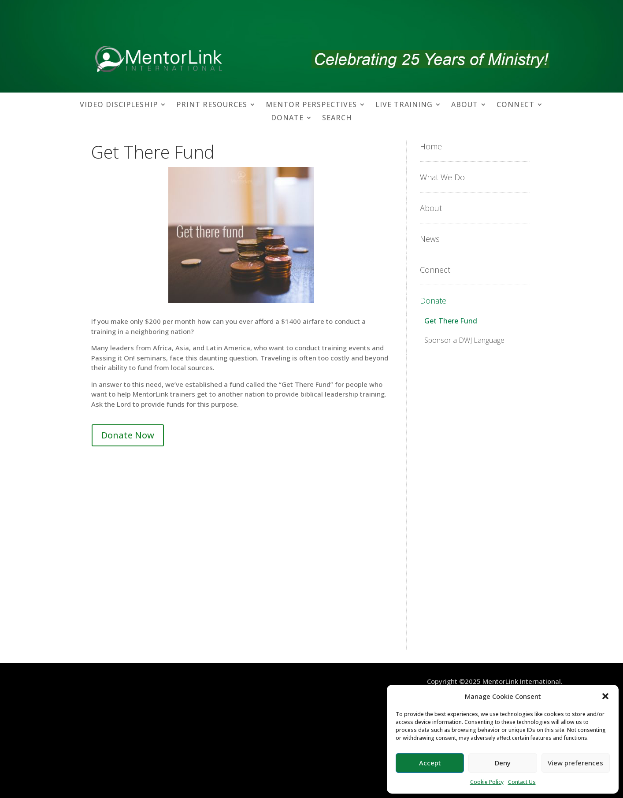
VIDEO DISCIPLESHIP (119, 105)
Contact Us (522, 782)
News (430, 239)
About (431, 208)
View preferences (575, 762)
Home (431, 146)
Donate (433, 300)
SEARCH (337, 118)
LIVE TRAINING (404, 105)
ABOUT (464, 105)
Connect (435, 269)
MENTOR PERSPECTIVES (311, 105)
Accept (430, 762)
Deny (503, 762)
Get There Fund (450, 321)
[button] (605, 696)
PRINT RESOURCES (211, 105)
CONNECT (515, 105)
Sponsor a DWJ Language (464, 340)
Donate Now (127, 435)
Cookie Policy (487, 782)
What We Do (442, 177)
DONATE (287, 118)
